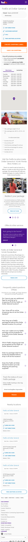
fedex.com (9, 277)
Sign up (5, 240)
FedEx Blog (4, 514)
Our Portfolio (4, 506)
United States (6, 534)
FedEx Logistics (5, 529)
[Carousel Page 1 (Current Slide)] (12, 245)
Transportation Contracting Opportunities (12, 512)
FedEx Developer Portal (7, 527)
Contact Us (4, 521)
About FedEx (4, 504)
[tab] (10, 218)
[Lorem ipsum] (14, 537)
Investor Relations (6, 508)
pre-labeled (20, 58)
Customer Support (10, 31)
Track (14, 395)
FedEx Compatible (6, 525)
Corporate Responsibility (8, 517)
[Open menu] (26, 2)
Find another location (12, 38)
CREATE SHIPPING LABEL (12, 43)
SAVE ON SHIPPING (11, 49)
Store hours (8, 70)
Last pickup (19, 70)
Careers (3, 510)
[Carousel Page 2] (15, 245)
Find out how (13, 210)
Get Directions (9, 28)
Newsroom (4, 519)
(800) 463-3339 (9, 425)
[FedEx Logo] (4, 2)
